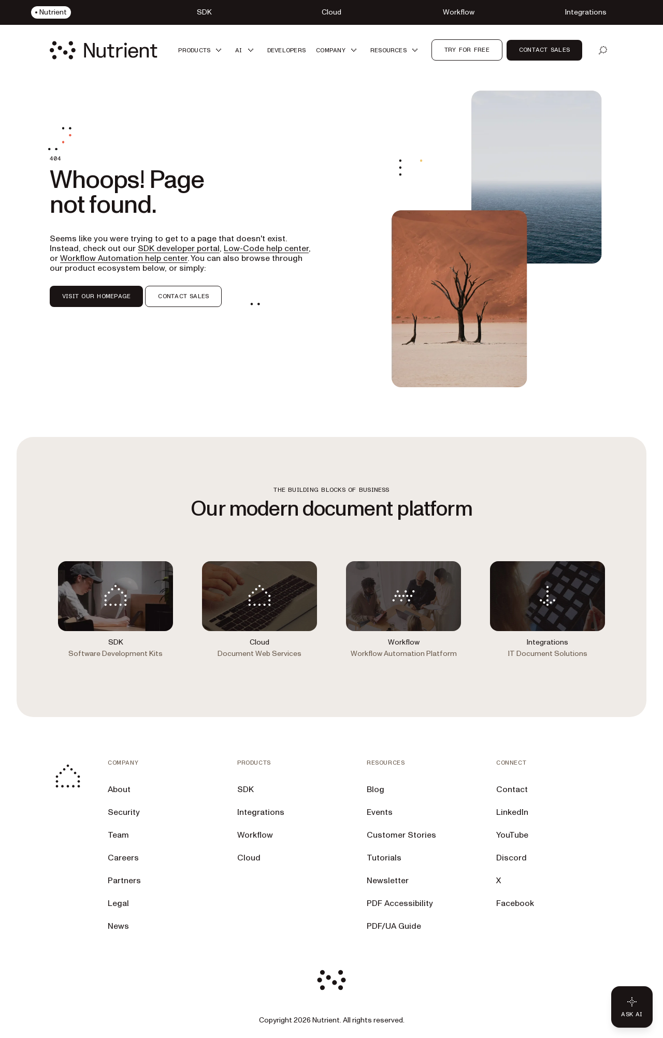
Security (124, 812)
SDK (245, 789)
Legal (118, 903)
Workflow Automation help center (124, 258)
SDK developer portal (179, 248)
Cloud (249, 858)
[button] (201, 50)
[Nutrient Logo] (103, 50)
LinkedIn (512, 812)
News (118, 926)
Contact (512, 789)
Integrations (260, 812)
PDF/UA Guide (394, 926)
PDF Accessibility (400, 903)
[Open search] (603, 50)
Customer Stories (401, 835)
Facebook (515, 903)
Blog (375, 789)
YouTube (512, 835)
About (119, 789)
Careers (123, 858)
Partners (124, 880)
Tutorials (384, 858)
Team (118, 835)
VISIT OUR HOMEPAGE (96, 296)
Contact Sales (544, 50)
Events (380, 812)
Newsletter (388, 880)
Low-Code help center (266, 248)
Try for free (466, 50)
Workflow (255, 835)
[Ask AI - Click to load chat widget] (632, 1007)
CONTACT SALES (183, 296)
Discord (511, 858)
